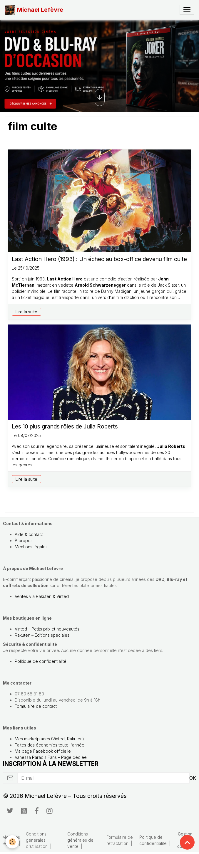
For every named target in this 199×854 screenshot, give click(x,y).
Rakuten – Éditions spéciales (42, 635)
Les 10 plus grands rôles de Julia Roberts (65, 426)
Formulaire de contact (36, 706)
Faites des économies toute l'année (49, 744)
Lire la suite (26, 311)
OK (192, 778)
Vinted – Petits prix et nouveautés (47, 628)
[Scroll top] (187, 842)
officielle (62, 751)
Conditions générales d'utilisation (37, 840)
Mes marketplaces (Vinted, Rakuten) (49, 738)
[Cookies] (12, 841)
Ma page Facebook (34, 751)
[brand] (34, 10)
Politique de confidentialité (40, 661)
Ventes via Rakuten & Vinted (42, 596)
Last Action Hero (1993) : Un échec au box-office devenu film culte (99, 259)
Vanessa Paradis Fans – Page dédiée (51, 757)
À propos (24, 540)
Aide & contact (29, 534)
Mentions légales (31, 546)
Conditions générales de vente (80, 840)
